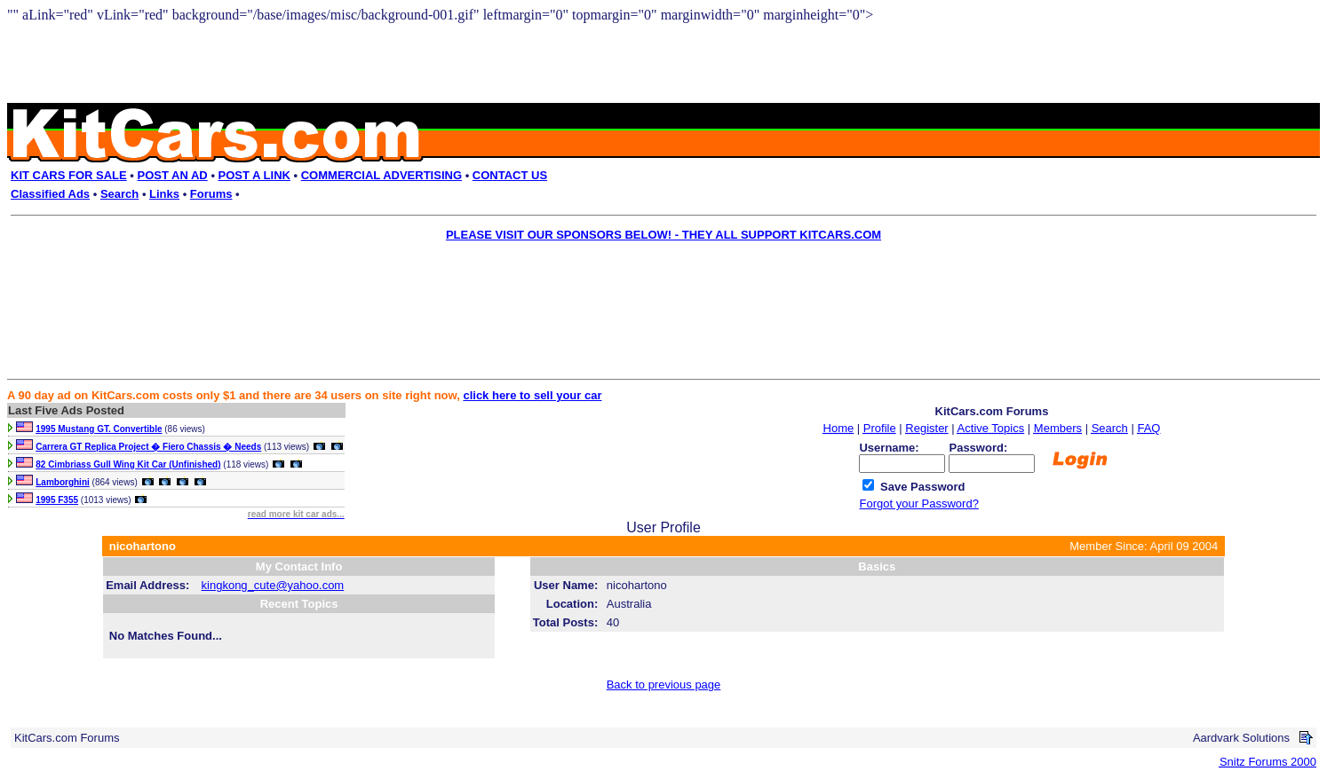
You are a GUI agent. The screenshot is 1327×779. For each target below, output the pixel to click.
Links (164, 194)
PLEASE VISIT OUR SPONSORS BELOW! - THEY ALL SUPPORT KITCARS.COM (663, 234)
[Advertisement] (651, 289)
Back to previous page (664, 684)
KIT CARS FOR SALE (69, 175)
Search (119, 194)
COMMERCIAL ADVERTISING (381, 175)
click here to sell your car (532, 395)
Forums (211, 194)
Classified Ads (50, 194)
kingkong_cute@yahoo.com (273, 585)
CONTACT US (510, 175)
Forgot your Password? (918, 503)
